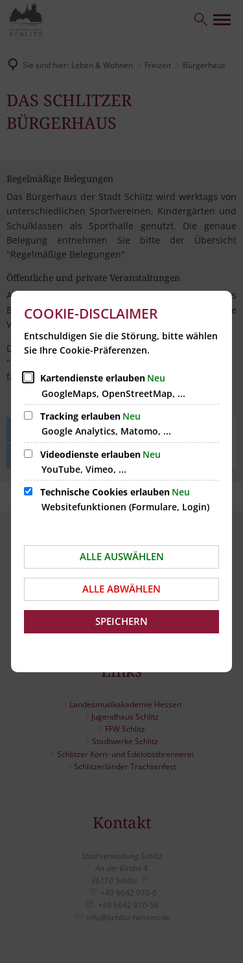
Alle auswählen (122, 556)
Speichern (121, 621)
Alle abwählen (121, 588)
